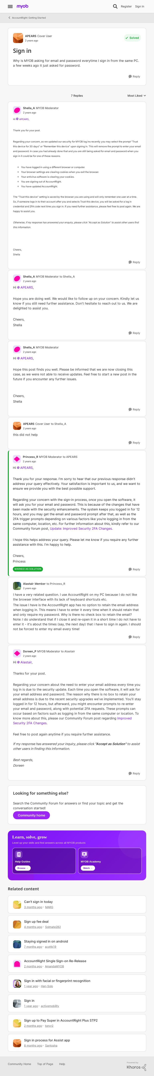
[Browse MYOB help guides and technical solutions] (44, 861)
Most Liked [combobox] (137, 96)
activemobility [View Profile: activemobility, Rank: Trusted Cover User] (50, 1006)
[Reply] (134, 76)
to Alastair (68, 651)
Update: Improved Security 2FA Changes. (81, 528)
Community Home (19, 1064)
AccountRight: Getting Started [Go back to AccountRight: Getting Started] (27, 17)
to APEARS (70, 456)
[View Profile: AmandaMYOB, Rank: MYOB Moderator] (17, 964)
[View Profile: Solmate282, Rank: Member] (17, 925)
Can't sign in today (38, 902)
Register (126, 6)
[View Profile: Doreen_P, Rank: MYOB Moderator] (17, 653)
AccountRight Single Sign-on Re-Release (55, 961)
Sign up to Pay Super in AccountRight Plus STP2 (61, 1020)
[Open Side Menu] (10, 6)
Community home (31, 815)
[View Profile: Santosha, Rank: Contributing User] (17, 1043)
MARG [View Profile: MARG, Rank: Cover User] (49, 907)
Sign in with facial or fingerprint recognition (57, 981)
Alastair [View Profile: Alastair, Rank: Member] (28, 583)
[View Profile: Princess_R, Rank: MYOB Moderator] (17, 459)
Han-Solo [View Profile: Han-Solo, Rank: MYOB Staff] (47, 986)
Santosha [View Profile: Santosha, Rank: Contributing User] (51, 1045)
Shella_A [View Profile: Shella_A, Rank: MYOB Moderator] (29, 108)
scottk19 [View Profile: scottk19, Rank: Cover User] (50, 946)
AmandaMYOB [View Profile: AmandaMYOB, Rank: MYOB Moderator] (54, 966)
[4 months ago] (33, 927)
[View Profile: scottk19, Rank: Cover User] (17, 944)
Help (62, 1064)
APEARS (24, 119)
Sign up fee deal (36, 922)
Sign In (139, 6)
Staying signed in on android (46, 941)
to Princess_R (56, 583)
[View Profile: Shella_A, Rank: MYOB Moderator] (17, 110)
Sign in (29, 1001)
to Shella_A (67, 276)
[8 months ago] (33, 1045)
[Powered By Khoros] (136, 1066)
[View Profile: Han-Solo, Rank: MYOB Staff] (17, 984)
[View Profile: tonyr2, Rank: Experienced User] (17, 1023)
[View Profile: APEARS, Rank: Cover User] (18, 38)
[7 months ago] (33, 946)
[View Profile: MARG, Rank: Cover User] (17, 905)
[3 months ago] (33, 907)
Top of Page (45, 1064)
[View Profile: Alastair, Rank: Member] (17, 586)
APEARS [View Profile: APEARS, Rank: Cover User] (30, 36)
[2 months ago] (33, 966)
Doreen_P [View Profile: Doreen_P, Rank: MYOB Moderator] (29, 651)
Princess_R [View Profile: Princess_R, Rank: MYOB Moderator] (30, 456)
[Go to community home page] (22, 6)
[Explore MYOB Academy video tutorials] (110, 861)
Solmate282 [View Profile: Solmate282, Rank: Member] (53, 927)
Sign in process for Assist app (47, 1040)
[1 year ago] (31, 986)
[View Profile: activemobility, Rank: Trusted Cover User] (17, 1004)
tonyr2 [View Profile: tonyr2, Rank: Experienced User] (49, 1025)
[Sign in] (41, 112)
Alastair (26, 662)
